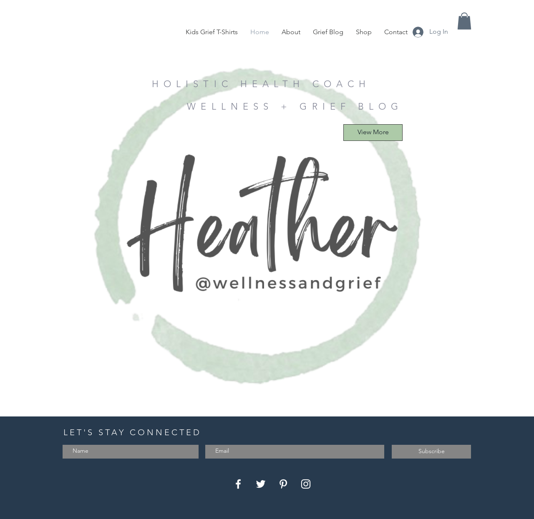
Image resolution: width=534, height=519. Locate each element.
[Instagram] (306, 484)
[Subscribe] (431, 452)
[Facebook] (238, 484)
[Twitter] (260, 484)
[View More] (373, 132)
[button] (464, 21)
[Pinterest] (283, 484)
